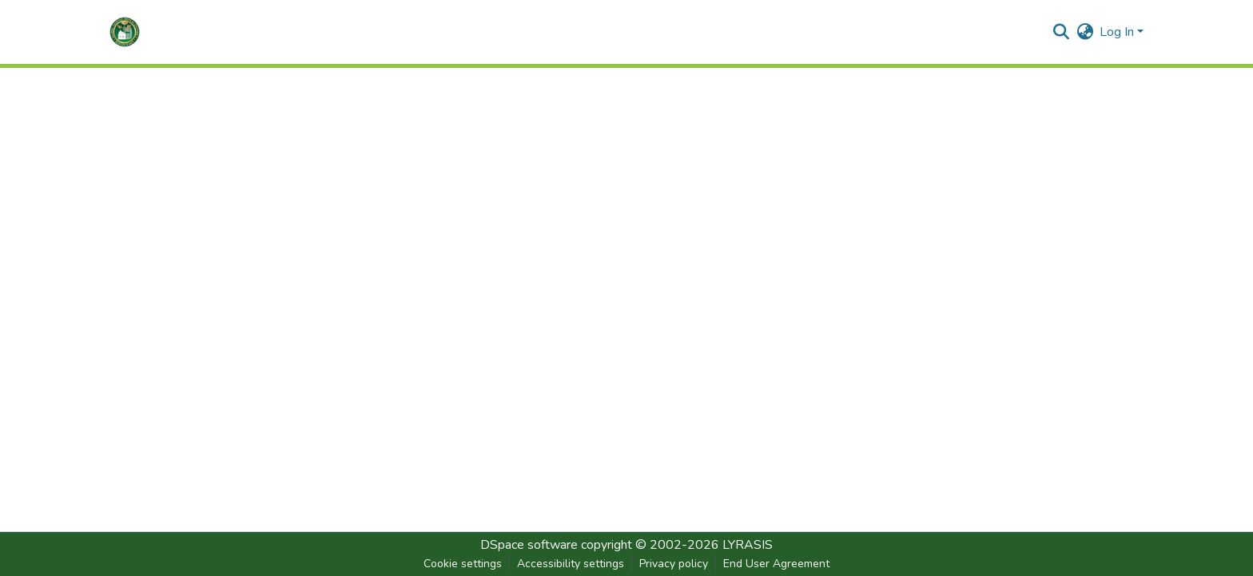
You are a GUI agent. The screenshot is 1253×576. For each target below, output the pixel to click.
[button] (125, 32)
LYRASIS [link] (747, 545)
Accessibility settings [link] (570, 563)
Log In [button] (1118, 32)
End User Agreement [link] (776, 563)
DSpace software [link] (529, 545)
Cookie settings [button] (463, 563)
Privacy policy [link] (673, 563)
